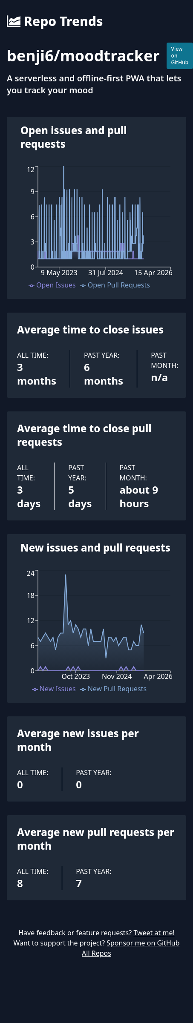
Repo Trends (55, 21)
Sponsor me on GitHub (143, 943)
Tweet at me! (153, 932)
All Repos (96, 953)
